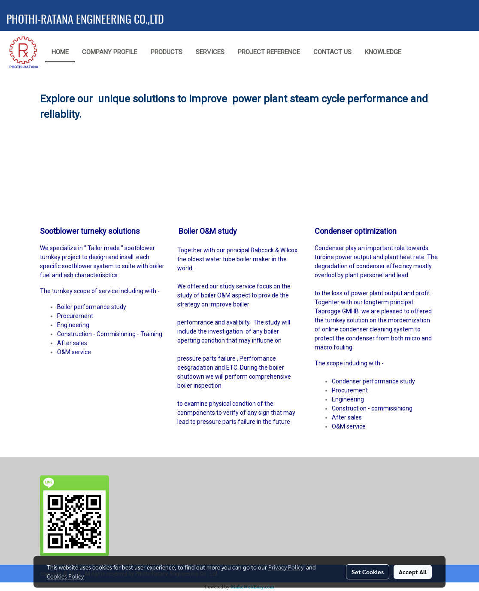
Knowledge (383, 52)
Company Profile (109, 52)
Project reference (269, 52)
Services (210, 52)
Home (60, 52)
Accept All (413, 572)
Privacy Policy (285, 567)
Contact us (332, 52)
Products (166, 52)
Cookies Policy (65, 576)
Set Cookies (368, 572)
